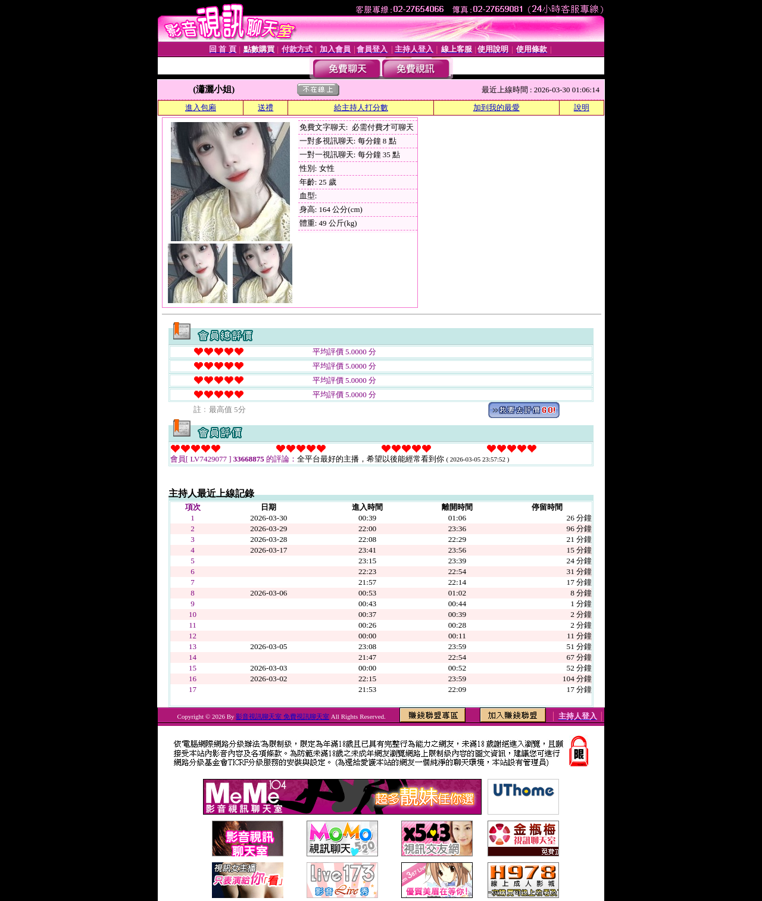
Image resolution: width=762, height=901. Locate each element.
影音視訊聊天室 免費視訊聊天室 (282, 716)
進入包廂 (200, 107)
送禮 (265, 107)
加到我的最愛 (496, 107)
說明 (581, 107)
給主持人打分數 (361, 107)
